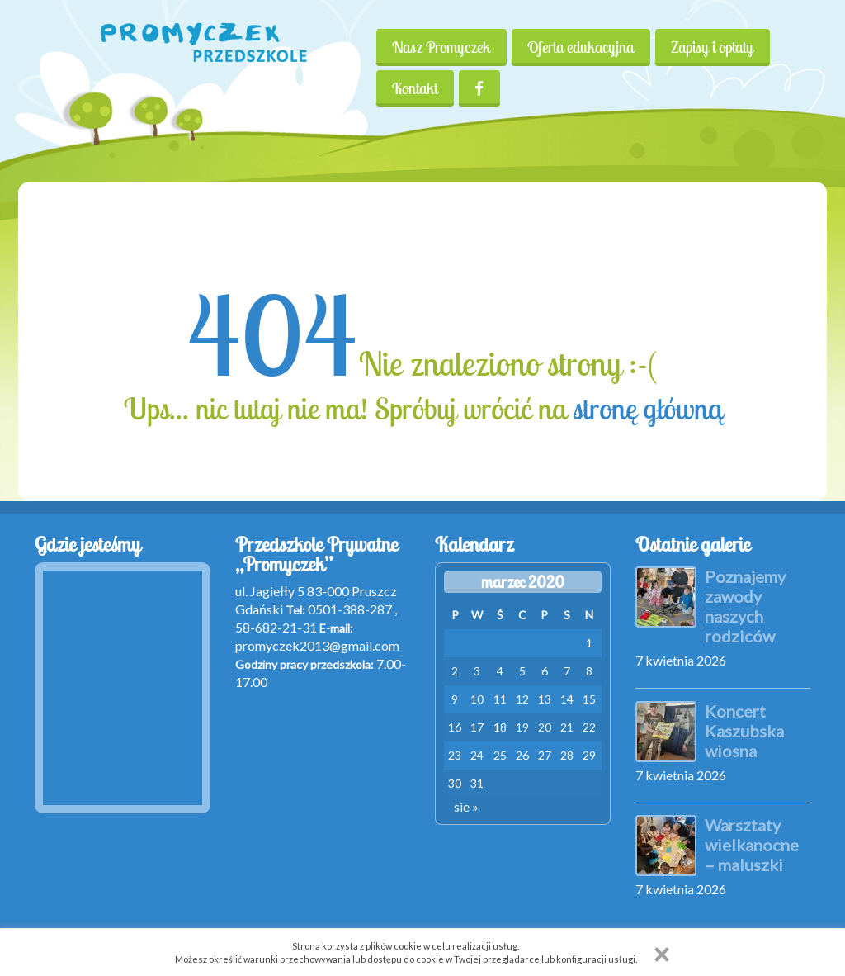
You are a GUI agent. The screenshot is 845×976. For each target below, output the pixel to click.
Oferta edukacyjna (581, 47)
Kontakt (414, 88)
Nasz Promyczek (441, 47)
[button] (662, 954)
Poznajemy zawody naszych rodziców (745, 606)
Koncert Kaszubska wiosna (744, 730)
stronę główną (647, 409)
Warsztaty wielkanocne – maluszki (752, 844)
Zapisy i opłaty (714, 47)
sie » (466, 806)
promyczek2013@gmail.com (317, 645)
